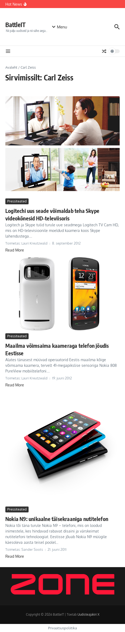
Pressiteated (17, 201)
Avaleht (11, 67)
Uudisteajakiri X (88, 614)
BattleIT (15, 24)
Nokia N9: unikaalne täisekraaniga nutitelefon (56, 518)
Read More (14, 250)
